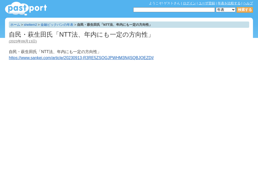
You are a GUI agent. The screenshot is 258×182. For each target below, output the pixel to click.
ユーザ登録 (207, 3)
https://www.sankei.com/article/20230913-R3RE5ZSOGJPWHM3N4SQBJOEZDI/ (81, 58)
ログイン (189, 3)
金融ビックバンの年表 (57, 25)
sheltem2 (30, 25)
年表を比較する (229, 3)
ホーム (15, 25)
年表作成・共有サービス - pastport (26, 9)
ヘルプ (248, 3)
